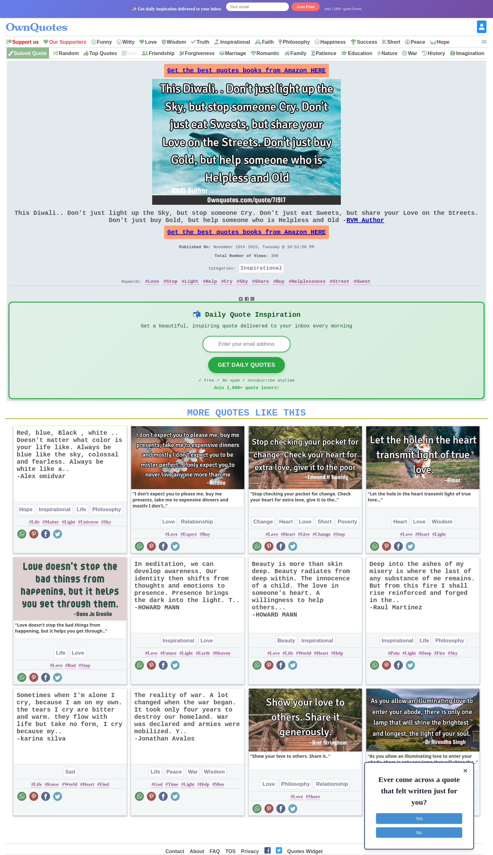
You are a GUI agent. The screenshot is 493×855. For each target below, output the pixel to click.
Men (219, 805)
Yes (419, 817)
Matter (52, 542)
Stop (172, 295)
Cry (228, 295)
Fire (441, 673)
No (419, 831)
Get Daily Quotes (246, 382)
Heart (286, 542)
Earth (204, 673)
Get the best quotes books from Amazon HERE (246, 72)
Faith (268, 42)
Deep (426, 673)
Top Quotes (103, 53)
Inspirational (235, 42)
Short (393, 42)
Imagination (470, 53)
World (304, 673)
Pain (395, 673)
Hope (443, 42)
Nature (389, 53)
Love (151, 42)
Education (360, 53)
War (412, 53)
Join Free (305, 6)
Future (169, 673)
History (436, 53)
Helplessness (308, 295)
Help (211, 295)
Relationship (197, 542)
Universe (89, 542)
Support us (25, 42)
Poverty (347, 542)
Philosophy (296, 42)
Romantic (268, 53)
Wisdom (176, 42)
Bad (72, 686)
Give (305, 554)
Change (263, 542)
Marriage (235, 53)
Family (299, 53)
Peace (418, 42)
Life (81, 530)
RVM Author (365, 226)
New (132, 53)
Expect (190, 554)
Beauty (286, 661)
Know (53, 805)
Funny (104, 42)
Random (69, 53)
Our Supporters (67, 42)
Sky (244, 295)
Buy (280, 295)
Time (173, 805)
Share (262, 295)
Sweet (364, 295)
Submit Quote (30, 53)
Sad (70, 793)
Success (367, 42)
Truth (203, 42)
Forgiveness (199, 53)
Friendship (161, 53)
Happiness (333, 42)
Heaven (222, 673)
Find (104, 805)
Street (340, 295)
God (158, 805)
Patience (326, 53)
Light (192, 295)
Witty (128, 42)
